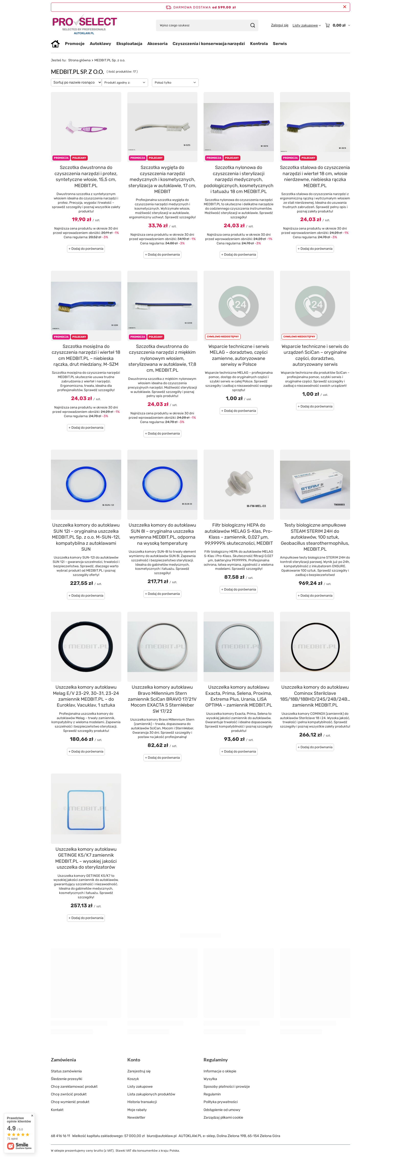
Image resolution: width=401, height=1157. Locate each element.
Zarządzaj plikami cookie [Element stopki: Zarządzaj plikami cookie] (223, 1117)
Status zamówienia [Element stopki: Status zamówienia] (66, 1071)
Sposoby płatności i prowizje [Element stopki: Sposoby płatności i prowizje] (227, 1086)
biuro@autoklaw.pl (161, 1136)
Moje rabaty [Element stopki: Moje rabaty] (137, 1110)
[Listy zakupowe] (307, 25)
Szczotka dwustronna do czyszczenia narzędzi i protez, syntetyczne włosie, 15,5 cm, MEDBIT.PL (85, 176)
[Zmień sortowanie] (76, 82)
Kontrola (259, 43)
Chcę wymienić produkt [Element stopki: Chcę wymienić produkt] (70, 1102)
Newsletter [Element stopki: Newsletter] (136, 1117)
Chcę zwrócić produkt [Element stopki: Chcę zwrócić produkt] (68, 1094)
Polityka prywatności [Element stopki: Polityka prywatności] (221, 1102)
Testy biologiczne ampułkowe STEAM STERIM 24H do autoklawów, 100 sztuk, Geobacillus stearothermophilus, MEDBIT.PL (315, 537)
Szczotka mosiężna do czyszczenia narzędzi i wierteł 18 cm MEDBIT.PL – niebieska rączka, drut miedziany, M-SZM (86, 355)
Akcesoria (157, 43)
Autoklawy (100, 43)
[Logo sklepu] (85, 25)
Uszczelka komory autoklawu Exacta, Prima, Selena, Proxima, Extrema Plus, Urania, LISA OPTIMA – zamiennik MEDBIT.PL (238, 696)
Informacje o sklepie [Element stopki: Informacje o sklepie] (220, 1071)
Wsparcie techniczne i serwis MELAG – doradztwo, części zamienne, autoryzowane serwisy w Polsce (238, 355)
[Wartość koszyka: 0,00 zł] (337, 25)
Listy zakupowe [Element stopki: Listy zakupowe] (140, 1086)
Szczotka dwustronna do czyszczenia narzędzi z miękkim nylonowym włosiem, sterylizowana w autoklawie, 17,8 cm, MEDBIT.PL (162, 358)
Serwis (280, 43)
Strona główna (79, 60)
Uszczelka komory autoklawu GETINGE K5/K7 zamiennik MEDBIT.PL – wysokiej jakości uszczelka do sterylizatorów (86, 858)
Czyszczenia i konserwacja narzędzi (209, 43)
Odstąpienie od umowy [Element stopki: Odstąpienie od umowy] (222, 1110)
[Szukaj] (252, 25)
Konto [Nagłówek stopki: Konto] (133, 1059)
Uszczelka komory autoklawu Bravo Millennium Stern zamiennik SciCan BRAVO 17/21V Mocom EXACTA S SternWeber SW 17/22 (162, 699)
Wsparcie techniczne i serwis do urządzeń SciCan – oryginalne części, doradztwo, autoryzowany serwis (315, 355)
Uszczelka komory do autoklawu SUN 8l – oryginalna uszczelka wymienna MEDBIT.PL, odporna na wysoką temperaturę (162, 534)
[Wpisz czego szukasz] (207, 25)
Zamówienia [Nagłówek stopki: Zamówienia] (63, 1059)
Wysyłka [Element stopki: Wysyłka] (210, 1079)
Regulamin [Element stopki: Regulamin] (212, 1094)
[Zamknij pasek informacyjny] (344, 7)
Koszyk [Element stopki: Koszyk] (133, 1079)
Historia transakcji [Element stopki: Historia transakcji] (142, 1102)
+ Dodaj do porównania (86, 249)
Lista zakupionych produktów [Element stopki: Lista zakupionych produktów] (151, 1094)
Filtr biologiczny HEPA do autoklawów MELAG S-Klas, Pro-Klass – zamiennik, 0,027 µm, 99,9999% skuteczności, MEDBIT (239, 534)
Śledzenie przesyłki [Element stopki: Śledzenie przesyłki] (66, 1079)
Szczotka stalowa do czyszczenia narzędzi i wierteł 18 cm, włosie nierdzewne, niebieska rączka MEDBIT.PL (315, 176)
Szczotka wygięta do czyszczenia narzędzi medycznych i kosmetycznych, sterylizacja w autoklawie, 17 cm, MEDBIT (162, 179)
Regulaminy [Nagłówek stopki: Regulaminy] (216, 1059)
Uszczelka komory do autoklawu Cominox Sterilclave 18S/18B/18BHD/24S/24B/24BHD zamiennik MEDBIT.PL (315, 696)
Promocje (75, 43)
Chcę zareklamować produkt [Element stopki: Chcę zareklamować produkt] (74, 1086)
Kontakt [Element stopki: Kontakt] (57, 1110)
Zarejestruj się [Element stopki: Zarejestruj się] (139, 1071)
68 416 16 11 (60, 1136)
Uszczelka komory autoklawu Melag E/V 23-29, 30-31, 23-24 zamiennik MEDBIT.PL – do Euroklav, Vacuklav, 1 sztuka (86, 696)
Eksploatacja (129, 43)
